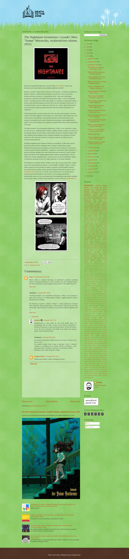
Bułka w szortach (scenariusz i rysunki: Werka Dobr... (96, 125)
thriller (91, 206)
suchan (93, 359)
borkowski (99, 295)
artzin (105, 261)
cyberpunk (87, 224)
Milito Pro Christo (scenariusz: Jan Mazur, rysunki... (96, 73)
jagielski (86, 269)
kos (100, 319)
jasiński (97, 232)
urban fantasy (97, 200)
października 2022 (93, 65)
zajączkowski (104, 371)
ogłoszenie (97, 252)
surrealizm (104, 192)
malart (95, 273)
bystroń (86, 242)
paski (95, 236)
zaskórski (92, 260)
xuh (96, 371)
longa (99, 327)
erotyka (105, 214)
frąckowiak (104, 242)
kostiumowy (103, 194)
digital (93, 301)
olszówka (96, 341)
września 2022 (92, 147)
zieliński (99, 373)
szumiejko (99, 361)
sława (105, 256)
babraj (91, 293)
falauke (105, 230)
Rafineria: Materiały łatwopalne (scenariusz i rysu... (97, 120)
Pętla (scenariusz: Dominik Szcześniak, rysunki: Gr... (96, 97)
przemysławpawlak (88, 351)
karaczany (94, 317)
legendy (89, 248)
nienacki (105, 275)
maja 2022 (91, 160)
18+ (106, 200)
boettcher (104, 240)
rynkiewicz (104, 353)
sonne (105, 357)
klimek (85, 271)
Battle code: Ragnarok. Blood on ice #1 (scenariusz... (97, 116)
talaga (89, 363)
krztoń (101, 232)
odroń (105, 339)
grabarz (86, 232)
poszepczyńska (91, 349)
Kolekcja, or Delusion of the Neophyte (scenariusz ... (96, 87)
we (92, 258)
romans (86, 208)
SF (101, 188)
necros (97, 234)
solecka (105, 279)
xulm (99, 371)
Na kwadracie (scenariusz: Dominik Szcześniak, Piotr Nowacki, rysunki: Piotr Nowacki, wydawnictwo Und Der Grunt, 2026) (53, 505)
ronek (99, 238)
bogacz (94, 295)
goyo (96, 244)
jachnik (105, 313)
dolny (97, 301)
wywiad (86, 371)
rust (95, 353)
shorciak (104, 210)
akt (98, 222)
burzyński (104, 263)
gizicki (91, 244)
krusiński (86, 323)
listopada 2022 (92, 62)
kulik (106, 323)
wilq (106, 367)
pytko (85, 279)
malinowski (86, 331)
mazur (93, 333)
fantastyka (33, 265)
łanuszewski (87, 285)
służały (85, 363)
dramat (105, 202)
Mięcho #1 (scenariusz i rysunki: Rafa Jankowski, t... (97, 82)
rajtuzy (105, 236)
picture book (93, 220)
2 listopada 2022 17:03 (49, 320)
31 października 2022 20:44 (41, 277)
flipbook (101, 212)
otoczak (100, 341)
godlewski (98, 309)
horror (38, 265)
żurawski (105, 285)
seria (92, 190)
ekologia (86, 305)
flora (106, 305)
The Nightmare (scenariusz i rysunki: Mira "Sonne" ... (96, 68)
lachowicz (100, 325)
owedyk (105, 341)
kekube (102, 269)
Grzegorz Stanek (39, 356)
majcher (86, 250)
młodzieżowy (93, 339)
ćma (85, 375)
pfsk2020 (98, 210)
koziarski (104, 246)
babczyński (86, 263)
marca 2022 (91, 166)
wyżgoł (90, 371)
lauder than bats (88, 327)
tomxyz (100, 281)
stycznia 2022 (92, 172)
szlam (105, 226)
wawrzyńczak (104, 365)
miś (97, 337)
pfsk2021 (104, 206)
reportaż (92, 226)
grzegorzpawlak (103, 244)
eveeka (96, 305)
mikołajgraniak (87, 337)
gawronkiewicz (87, 309)
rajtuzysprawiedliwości (90, 238)
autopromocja (99, 291)
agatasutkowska (103, 287)
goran (90, 311)
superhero (89, 198)
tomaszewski (87, 258)
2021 (88, 176)
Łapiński (89, 375)
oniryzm (86, 218)
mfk (92, 335)
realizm (105, 351)
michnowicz (87, 234)
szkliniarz (86, 361)
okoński (105, 216)
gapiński (86, 244)
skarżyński (91, 357)
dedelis (92, 230)
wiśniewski (104, 258)
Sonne (31, 277)
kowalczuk (91, 271)
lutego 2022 (91, 169)
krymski (91, 323)
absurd (96, 188)
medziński (86, 335)
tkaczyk (98, 363)
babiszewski (87, 293)
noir (100, 216)
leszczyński (95, 327)
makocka (105, 329)
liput (96, 224)
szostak (91, 361)
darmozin (105, 299)
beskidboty (95, 263)
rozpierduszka (99, 226)
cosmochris (92, 242)
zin (91, 188)
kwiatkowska (91, 325)
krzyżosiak (96, 323)
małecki (100, 224)
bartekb (98, 293)
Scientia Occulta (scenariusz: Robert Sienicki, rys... (96, 106)
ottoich (96, 214)
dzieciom (98, 190)
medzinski (104, 333)
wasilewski (97, 365)
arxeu (93, 291)
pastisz (90, 345)
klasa (106, 269)
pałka (88, 277)
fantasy (86, 188)
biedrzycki (86, 295)
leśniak (101, 248)
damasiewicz (99, 299)
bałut (91, 240)
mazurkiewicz (98, 333)
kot (106, 319)
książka (102, 323)
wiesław (99, 367)
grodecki (97, 267)
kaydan (100, 317)
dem (85, 301)
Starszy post (75, 401)
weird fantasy (97, 202)
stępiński (89, 359)
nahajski (93, 234)
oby (102, 339)
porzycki (99, 277)
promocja (101, 349)
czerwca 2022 (92, 157)
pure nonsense (103, 198)
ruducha (105, 254)
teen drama (92, 228)
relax (92, 279)
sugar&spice (94, 256)
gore (90, 210)
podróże (86, 226)
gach (101, 307)
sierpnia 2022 (92, 150)
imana (105, 311)
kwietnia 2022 (92, 163)
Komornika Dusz (29, 172)
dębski (100, 303)
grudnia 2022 (92, 58)
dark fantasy (97, 206)
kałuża (105, 317)
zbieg (105, 283)
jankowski (91, 232)
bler (91, 295)
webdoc (86, 367)
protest (105, 349)
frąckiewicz (95, 307)
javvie (96, 315)
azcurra (105, 291)
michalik (97, 335)
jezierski (100, 315)
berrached (104, 293)
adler (91, 261)
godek (93, 309)
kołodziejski (92, 321)
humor (104, 185)
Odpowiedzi (34, 316)
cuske (85, 299)
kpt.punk (97, 321)
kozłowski (86, 321)
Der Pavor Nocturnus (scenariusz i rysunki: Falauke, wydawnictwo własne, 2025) (51, 412)
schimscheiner (92, 355)
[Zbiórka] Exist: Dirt (93, 134)
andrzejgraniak (95, 289)
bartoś (91, 263)
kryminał (97, 204)
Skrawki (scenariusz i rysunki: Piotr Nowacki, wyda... (96, 143)
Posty (87, 423)
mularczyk (104, 337)
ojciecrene (90, 236)
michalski (86, 275)
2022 (88, 56)
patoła (98, 345)
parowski (86, 345)
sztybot (94, 361)
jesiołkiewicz (92, 269)
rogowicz (86, 353)
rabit (99, 351)
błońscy (96, 297)
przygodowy (87, 194)
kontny (86, 210)
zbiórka (86, 192)
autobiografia (88, 202)
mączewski (86, 339)
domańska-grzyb (103, 301)
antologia (100, 196)
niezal (85, 236)
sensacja (86, 206)
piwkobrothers (93, 277)
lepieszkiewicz (95, 248)
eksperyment (91, 305)
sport (85, 359)
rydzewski (98, 353)
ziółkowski (104, 373)
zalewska (86, 373)
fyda (106, 265)
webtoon (86, 240)
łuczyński (93, 285)
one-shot (91, 214)
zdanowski (91, 373)
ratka (102, 351)
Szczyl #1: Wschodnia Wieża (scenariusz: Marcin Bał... (96, 130)
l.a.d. (96, 325)
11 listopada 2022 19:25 (52, 356)
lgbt (85, 216)
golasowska (104, 309)
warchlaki (86, 365)
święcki (86, 262)
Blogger (78, 555)
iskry (94, 313)
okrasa (85, 341)
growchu (95, 311)
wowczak (96, 369)
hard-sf (91, 208)
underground (95, 192)
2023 (88, 53)
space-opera (95, 212)
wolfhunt (94, 283)
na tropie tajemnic (101, 250)
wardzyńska (92, 365)
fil (103, 265)
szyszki (100, 256)
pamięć (95, 343)
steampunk (86, 281)
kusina (85, 325)
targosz (93, 363)
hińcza (105, 267)
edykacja (105, 303)
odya (85, 277)
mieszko (92, 250)
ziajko (95, 373)
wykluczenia (100, 283)
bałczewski (104, 228)
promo (97, 349)
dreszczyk (98, 242)
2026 (88, 44)
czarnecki (86, 230)
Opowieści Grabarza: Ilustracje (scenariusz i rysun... (96, 111)
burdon (92, 297)
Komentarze (89, 427)
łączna (100, 375)
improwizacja (87, 313)
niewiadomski (103, 234)
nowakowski (87, 252)
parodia (105, 224)
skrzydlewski (97, 357)
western (98, 228)
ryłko (99, 279)
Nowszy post (27, 401)
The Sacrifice (60, 86)
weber (90, 367)
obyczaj (98, 185)
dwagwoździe (98, 230)
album (100, 218)
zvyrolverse (104, 220)
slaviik (102, 357)
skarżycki (86, 256)
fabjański (102, 305)
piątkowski (100, 236)
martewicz (98, 331)
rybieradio (95, 279)
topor (102, 363)
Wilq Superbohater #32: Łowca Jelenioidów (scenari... (97, 78)
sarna (102, 279)
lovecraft (92, 273)
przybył (95, 351)
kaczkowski (87, 317)
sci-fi (97, 355)
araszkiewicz (87, 291)
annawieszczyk (103, 289)
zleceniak (95, 198)
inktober (92, 224)
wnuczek (86, 260)
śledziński (104, 375)
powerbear (104, 277)
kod (101, 246)
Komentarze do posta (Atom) (37, 406)
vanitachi (105, 281)
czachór (89, 299)
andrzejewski (87, 289)
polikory (86, 349)
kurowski (100, 271)
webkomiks (87, 196)
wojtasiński (91, 369)
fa (99, 305)
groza (105, 188)
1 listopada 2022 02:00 (43, 293)
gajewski (86, 267)
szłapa (85, 228)
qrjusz (100, 254)
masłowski (104, 331)
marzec (105, 273)
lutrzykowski (87, 329)
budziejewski (87, 297)
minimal (96, 216)
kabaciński (97, 269)
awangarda (104, 208)
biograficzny (103, 222)
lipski (105, 248)
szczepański (98, 359)
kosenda (103, 319)
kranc (105, 321)
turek (96, 218)
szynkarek (104, 361)
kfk (92, 319)
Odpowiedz (32, 286)
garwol (105, 307)
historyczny (87, 200)
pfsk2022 (104, 204)
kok (98, 319)
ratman (88, 279)
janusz (85, 246)
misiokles (37, 320)
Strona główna (51, 401)
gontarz (86, 311)
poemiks (105, 347)
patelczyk (95, 345)
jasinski (92, 315)
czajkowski (93, 299)
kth (85, 248)
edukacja (94, 196)
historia (95, 194)
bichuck (100, 263)
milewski (94, 337)
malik (105, 232)
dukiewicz (86, 303)
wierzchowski (87, 283)
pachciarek (86, 343)
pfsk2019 (86, 220)
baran (94, 293)
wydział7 (91, 204)
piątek (90, 347)
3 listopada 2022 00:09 (48, 337)
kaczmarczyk (96, 246)
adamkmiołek (93, 287)
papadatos (104, 343)
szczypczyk (104, 359)
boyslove (105, 295)
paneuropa (99, 343)
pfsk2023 (97, 208)
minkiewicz (92, 275)
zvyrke (105, 260)
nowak (98, 339)
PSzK (85, 287)
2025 (88, 47)
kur (96, 271)
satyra (86, 204)
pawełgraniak (104, 345)
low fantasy (104, 327)
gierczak (91, 267)
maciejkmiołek (94, 329)
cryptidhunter (87, 265)
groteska (87, 190)
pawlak (85, 347)
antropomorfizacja (98, 261)
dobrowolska (99, 265)
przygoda (91, 218)
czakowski (93, 265)
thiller (96, 281)
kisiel (95, 319)
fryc (90, 307)
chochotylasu (101, 297)
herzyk (101, 267)
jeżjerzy (90, 246)
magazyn (90, 216)
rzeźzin (85, 355)
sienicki (105, 238)
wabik (98, 220)
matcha (85, 333)
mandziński (93, 331)
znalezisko (99, 260)
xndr (94, 371)
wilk (103, 367)
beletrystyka (97, 240)
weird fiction (97, 258)
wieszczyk (94, 367)
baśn (101, 293)
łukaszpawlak (99, 285)
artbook (100, 214)
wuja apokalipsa (103, 369)
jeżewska (105, 315)
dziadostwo (96, 303)
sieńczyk (86, 357)
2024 (88, 50)
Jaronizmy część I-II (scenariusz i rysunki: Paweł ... (97, 92)
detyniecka (89, 301)
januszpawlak (87, 315)
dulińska (91, 303)
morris (100, 275)
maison (100, 329)
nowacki (105, 218)
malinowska (100, 273)
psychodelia (87, 212)
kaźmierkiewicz (87, 319)
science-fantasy (103, 355)
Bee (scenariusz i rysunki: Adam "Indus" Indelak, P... (97, 101)
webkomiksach (71, 178)
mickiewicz (104, 335)
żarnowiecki (91, 377)
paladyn (91, 343)
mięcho (97, 275)
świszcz (86, 377)
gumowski (100, 311)
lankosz (105, 325)
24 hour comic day (90, 222)
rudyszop (91, 353)
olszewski (90, 341)
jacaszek (99, 313)
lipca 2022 (91, 153)
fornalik (86, 307)
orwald (105, 252)
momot (100, 337)
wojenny (86, 369)
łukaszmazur (95, 375)
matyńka (90, 333)
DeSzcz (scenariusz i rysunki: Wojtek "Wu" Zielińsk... (96, 138)
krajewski (102, 321)
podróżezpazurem (97, 347)
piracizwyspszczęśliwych (90, 254)
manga (94, 210)
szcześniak (92, 281)
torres (105, 363)
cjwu (106, 297)
